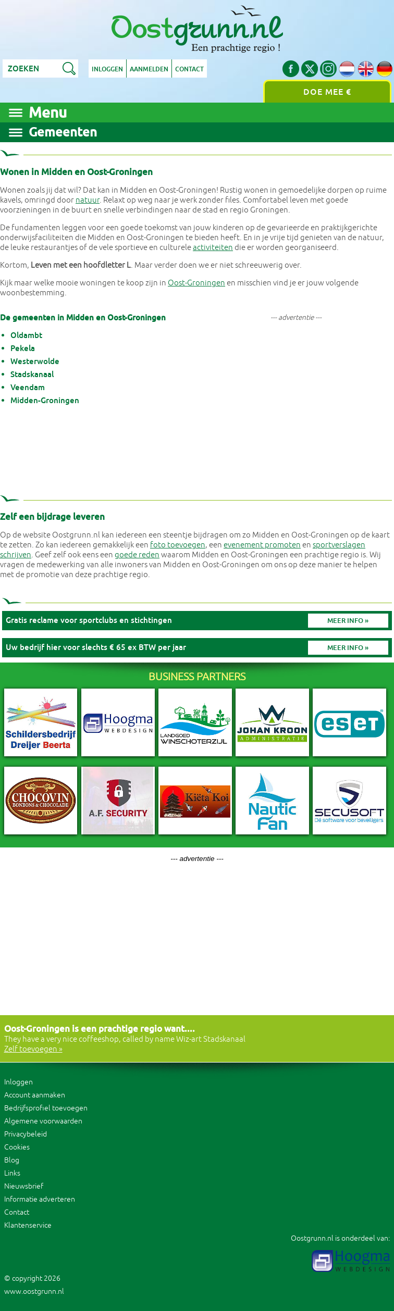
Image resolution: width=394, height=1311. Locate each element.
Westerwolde (34, 361)
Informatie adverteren (39, 1199)
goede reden (137, 555)
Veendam (27, 387)
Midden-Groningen (44, 400)
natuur (88, 200)
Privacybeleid (25, 1134)
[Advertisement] (296, 402)
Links (12, 1173)
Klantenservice (28, 1225)
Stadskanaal (32, 374)
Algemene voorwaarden (43, 1121)
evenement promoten (262, 545)
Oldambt (26, 335)
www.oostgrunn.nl (34, 1291)
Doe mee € (327, 91)
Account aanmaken (34, 1095)
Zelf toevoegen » (33, 1049)
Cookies (17, 1147)
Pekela (22, 348)
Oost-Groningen (196, 283)
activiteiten (213, 248)
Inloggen (107, 69)
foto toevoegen (177, 545)
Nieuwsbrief (23, 1186)
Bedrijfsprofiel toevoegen (46, 1108)
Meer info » (347, 620)
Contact (189, 69)
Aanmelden (149, 69)
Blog (11, 1160)
